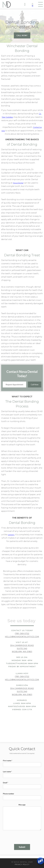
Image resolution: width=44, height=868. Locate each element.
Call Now (34, 384)
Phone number (8, 794)
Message (22, 805)
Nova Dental (18, 183)
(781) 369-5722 (22, 633)
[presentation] (21, 836)
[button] (40, 4)
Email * (5, 783)
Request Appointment (14, 384)
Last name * (7, 772)
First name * (7, 761)
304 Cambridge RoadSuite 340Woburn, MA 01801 (22, 648)
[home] (6, 4)
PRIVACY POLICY (22, 864)
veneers (11, 534)
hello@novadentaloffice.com (22, 637)
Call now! (22, 35)
